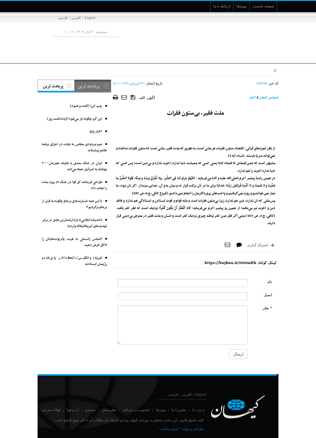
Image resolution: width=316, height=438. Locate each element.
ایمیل (268, 295)
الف (142, 97)
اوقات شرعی (51, 410)
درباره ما (198, 410)
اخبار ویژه (95, 131)
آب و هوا (73, 410)
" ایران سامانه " (169, 429)
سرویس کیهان (268, 97)
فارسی (62, 18)
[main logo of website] (235, 38)
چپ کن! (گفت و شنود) (86, 106)
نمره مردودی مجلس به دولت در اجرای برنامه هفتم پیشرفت (74, 147)
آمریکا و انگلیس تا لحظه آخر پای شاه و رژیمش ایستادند (74, 261)
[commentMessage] (183, 325)
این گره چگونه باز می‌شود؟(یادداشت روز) (74, 119)
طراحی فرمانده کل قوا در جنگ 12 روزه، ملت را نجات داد (74, 185)
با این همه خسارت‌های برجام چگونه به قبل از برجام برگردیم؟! (74, 204)
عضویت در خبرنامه (136, 410)
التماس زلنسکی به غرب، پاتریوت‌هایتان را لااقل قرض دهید (74, 242)
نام (270, 281)
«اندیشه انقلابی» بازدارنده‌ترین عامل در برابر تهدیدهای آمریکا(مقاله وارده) (74, 223)
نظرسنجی (108, 410)
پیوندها (161, 410)
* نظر (267, 308)
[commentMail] (183, 296)
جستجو (90, 410)
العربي (76, 18)
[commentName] (183, 283)
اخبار (252, 97)
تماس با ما (178, 410)
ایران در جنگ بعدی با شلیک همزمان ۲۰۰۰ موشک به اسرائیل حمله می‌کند (74, 166)
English (89, 18)
